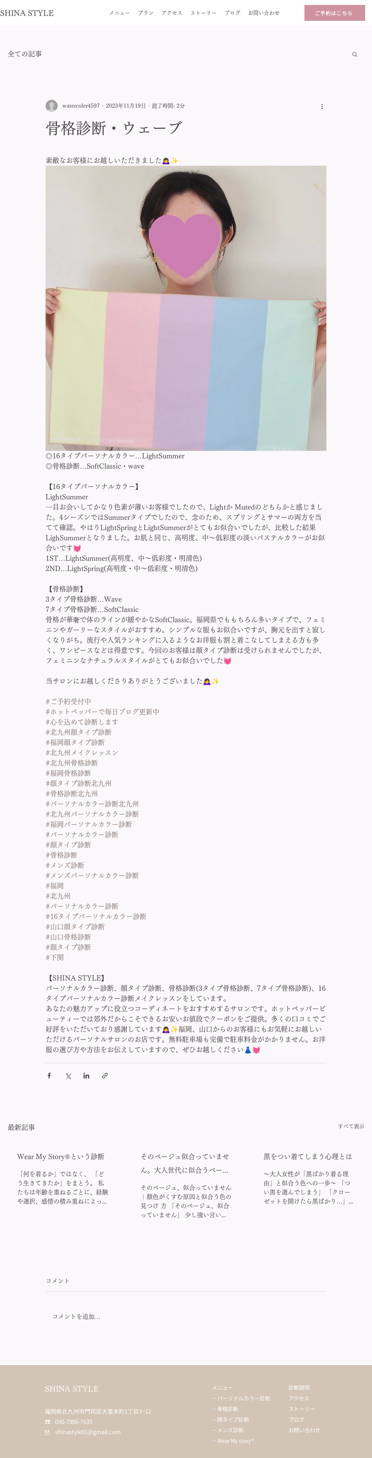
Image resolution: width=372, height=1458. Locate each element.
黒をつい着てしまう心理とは (307, 1156)
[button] (354, 54)
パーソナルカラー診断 (243, 1398)
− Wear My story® (233, 1440)
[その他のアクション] (321, 105)
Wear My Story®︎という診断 (60, 1156)
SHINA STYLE (27, 13)
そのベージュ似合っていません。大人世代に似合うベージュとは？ (184, 1165)
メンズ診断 (230, 1430)
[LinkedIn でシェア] (86, 1075)
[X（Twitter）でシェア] (67, 1075)
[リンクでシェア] (105, 1075)
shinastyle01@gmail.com (83, 1432)
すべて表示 (351, 1126)
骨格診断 (227, 1408)
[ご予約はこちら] (334, 13)
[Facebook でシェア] (49, 1075)
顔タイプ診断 (233, 1419)
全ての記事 (25, 53)
